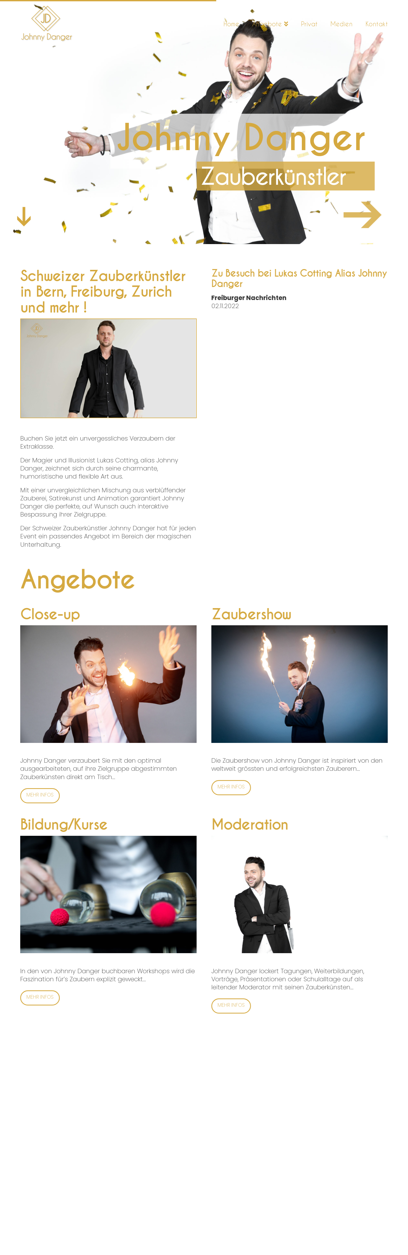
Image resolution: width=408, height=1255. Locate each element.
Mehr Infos (30, 794)
